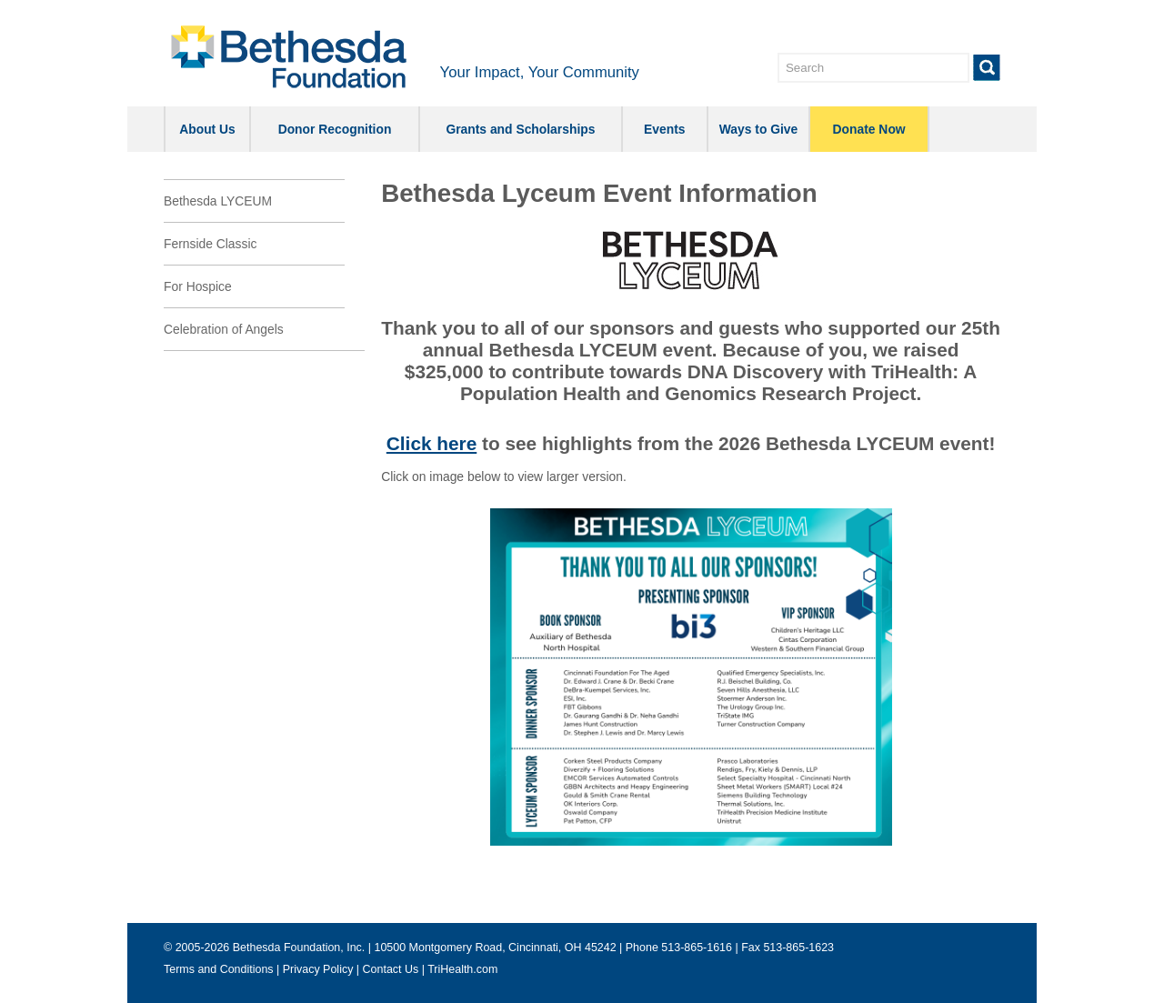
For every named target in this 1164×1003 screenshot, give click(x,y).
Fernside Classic (210, 243)
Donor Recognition (335, 129)
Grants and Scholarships (520, 129)
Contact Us (391, 969)
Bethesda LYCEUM (218, 201)
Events (664, 129)
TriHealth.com (462, 969)
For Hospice (198, 286)
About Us (207, 129)
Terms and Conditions (219, 969)
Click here (431, 443)
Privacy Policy (318, 969)
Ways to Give (758, 129)
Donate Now (869, 129)
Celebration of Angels (224, 329)
